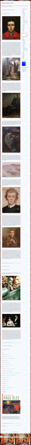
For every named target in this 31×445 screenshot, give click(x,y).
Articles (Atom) (5, 426)
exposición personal (19, 43)
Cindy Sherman (6, 379)
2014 (22, 30)
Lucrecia (6, 383)
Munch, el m (6, 360)
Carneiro (7, 45)
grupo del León (3, 88)
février (23, 19)
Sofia (19, 156)
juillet (23, 16)
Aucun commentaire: (10, 342)
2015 (22, 57)
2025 (22, 38)
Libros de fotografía (7, 381)
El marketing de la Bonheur (7, 362)
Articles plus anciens (18, 425)
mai (23, 44)
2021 (22, 25)
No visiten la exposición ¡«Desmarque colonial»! (9, 387)
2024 (22, 39)
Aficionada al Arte (8, 3)
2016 (22, 56)
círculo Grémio (7, 88)
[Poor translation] (2, 436)
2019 (22, 54)
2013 (22, 31)
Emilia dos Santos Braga (14, 54)
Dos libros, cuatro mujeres (6, 266)
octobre (23, 42)
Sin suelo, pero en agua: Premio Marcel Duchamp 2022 (9, 358)
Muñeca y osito (8, 180)
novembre (24, 41)
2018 (22, 27)
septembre (24, 15)
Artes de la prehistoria (7, 385)
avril (23, 45)
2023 (22, 12)
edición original (6, 310)
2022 (22, 24)
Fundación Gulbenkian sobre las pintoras (8, 43)
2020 (22, 53)
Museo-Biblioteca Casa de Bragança (16, 177)
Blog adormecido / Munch (7, 354)
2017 (22, 28)
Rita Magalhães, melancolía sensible (8, 356)
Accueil (11, 425)
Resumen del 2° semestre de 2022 (7, 345)
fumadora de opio (3, 55)
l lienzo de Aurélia (6, 158)
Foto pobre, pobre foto (7, 389)
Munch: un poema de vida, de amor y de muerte (9, 364)
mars (23, 18)
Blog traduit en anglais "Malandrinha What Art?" (24, 70)
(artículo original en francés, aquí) (4, 270)
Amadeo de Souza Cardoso (17, 49)
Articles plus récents (4, 425)
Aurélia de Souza (5, 42)
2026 (22, 10)
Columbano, (5, 45)
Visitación (5, 183)
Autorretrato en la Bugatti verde (17, 306)
